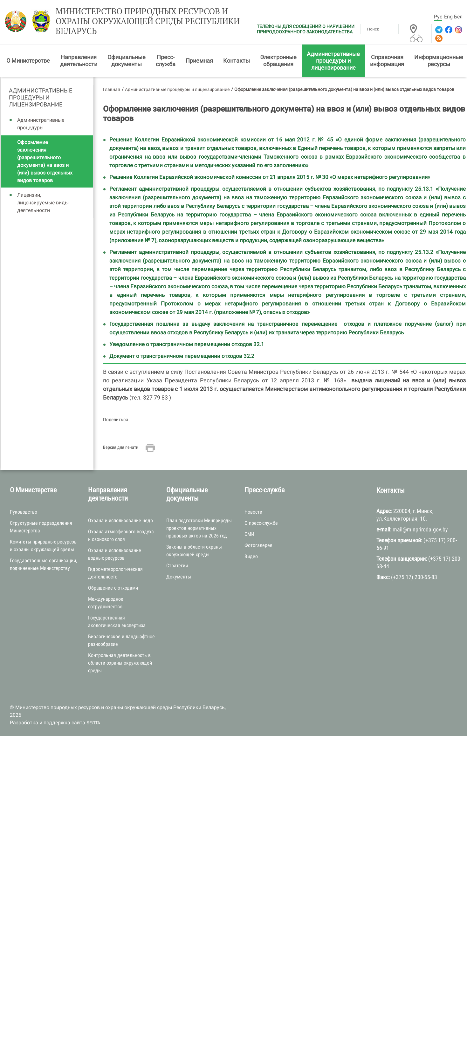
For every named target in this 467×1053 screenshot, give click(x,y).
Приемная (199, 60)
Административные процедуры (40, 124)
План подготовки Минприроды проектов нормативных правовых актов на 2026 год (199, 528)
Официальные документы (126, 60)
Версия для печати (120, 447)
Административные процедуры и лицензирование (333, 61)
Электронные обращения (278, 60)
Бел (458, 17)
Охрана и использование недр (120, 520)
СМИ (249, 534)
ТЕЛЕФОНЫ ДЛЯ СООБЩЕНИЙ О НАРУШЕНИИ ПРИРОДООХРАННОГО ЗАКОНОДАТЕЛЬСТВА (305, 29)
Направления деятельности (78, 60)
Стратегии (177, 566)
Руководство (23, 512)
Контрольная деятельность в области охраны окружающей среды (120, 663)
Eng (448, 17)
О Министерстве (28, 60)
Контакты (236, 60)
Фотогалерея (258, 545)
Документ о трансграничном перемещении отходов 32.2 (181, 356)
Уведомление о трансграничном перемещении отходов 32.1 (186, 344)
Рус (438, 17)
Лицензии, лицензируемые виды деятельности (43, 202)
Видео (251, 556)
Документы (178, 577)
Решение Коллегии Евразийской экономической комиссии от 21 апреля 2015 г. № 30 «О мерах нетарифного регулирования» (270, 177)
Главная (111, 89)
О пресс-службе (261, 523)
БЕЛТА (93, 722)
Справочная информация (387, 60)
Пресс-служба (165, 60)
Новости (253, 512)
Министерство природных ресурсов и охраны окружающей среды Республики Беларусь (148, 21)
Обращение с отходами (113, 588)
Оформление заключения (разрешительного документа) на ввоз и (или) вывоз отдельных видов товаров (44, 161)
